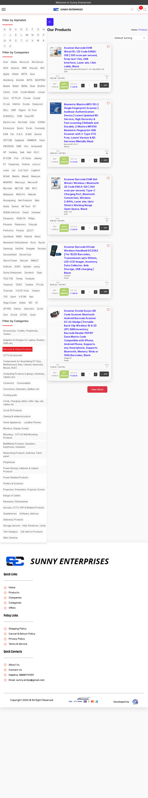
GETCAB (26, 163)
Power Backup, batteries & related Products (20, 545)
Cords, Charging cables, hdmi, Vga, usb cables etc (18, 472)
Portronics (19, 272)
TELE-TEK (28, 332)
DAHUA (26, 121)
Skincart (24, 314)
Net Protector (10, 242)
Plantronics (29, 266)
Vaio (5, 362)
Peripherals (9, 537)
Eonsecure (8, 151)
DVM (5, 139)
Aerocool (24, 67)
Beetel (19, 97)
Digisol (6, 133)
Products (143, 30)
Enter (17, 145)
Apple (32, 79)
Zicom (19, 374)
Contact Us (13, 760)
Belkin (29, 97)
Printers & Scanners (13, 558)
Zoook (6, 380)
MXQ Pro (7, 236)
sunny (6, 326)
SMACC (35, 314)
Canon (33, 103)
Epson (20, 151)
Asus (23, 85)
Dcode (6, 127)
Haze (30, 169)
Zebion (29, 368)
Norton (6, 248)
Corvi (6, 115)
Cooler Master (18, 109)
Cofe (5, 109)
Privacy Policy (14, 729)
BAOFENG (8, 97)
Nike (22, 242)
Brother (23, 103)
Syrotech (8, 332)
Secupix (19, 302)
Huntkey (27, 182)
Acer (5, 67)
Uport (24, 356)
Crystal (6, 121)
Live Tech (23, 206)
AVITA (29, 91)
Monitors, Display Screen (16, 503)
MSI (16, 230)
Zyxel (25, 380)
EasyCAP (15, 139)
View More (94, 389)
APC (24, 79)
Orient (25, 254)
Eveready (8, 157)
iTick (31, 188)
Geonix (15, 163)
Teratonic (29, 338)
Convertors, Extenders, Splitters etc (19, 456)
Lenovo (31, 200)
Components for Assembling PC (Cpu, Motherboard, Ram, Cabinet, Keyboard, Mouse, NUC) (20, 430)
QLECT (6, 278)
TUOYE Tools (22, 350)
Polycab (7, 272)
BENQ (6, 103)
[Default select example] (130, 38)
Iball (36, 182)
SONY (18, 320)
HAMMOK (20, 169)
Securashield (10, 308)
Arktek (6, 85)
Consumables (24, 448)
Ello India (7, 145)
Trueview (8, 350)
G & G (32, 157)
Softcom (7, 320)
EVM (18, 157)
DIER (36, 127)
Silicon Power (10, 314)
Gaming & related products (17, 485)
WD (5, 368)
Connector (8, 448)
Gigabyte (8, 169)
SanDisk (29, 296)
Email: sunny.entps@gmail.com (24, 770)
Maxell (6, 218)
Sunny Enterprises (21, 326)
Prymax (31, 272)
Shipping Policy (15, 719)
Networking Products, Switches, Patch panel (19, 529)
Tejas (18, 332)
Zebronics (8, 374)
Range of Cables (11, 573)
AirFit (20, 73)
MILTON (7, 230)
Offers (10, 698)
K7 (28, 194)
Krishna (20, 200)
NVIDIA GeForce (11, 254)
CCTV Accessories (12, 421)
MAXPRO (28, 218)
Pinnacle (17, 266)
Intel (5, 188)
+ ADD (97, 85)
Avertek (20, 91)
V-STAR (33, 356)
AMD (5, 79)
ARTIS (15, 85)
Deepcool (18, 127)
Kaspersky (8, 200)
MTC (23, 230)
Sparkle (27, 320)
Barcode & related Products (17, 415)
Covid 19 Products (12, 479)
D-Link (16, 121)
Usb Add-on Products (14, 622)
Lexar (6, 206)
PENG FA (32, 260)
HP (18, 182)
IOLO (12, 188)
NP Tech (17, 248)
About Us (11, 755)
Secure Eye (25, 308)
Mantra (27, 212)
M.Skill (18, 212)
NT (25, 248)
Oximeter (7, 260)
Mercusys (8, 224)
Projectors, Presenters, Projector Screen (20, 566)
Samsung (17, 296)
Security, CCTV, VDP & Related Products (18, 587)
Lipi (13, 206)
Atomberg (8, 91)
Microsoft (21, 224)
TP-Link (27, 344)
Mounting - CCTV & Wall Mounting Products (20, 511)
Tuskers (7, 356)
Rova (33, 290)
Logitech (7, 212)
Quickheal (18, 278)
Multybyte (33, 230)
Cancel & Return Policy (19, 724)
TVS (16, 356)
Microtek (32, 224)
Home (134, 30)
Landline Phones (11, 497)
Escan (29, 151)
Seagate (7, 302)
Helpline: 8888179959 (19, 765)
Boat (14, 103)
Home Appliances (12, 491)
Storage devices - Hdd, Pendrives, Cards (15, 609)
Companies (12, 688)
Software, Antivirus (29, 595)
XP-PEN (19, 368)
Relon (16, 284)
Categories (12, 693)
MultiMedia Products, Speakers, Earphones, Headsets (19, 520)
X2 (11, 368)
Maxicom (17, 218)
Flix (24, 157)
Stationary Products (13, 601)
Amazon (29, 73)
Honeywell (8, 182)
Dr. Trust (17, 133)
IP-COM (22, 188)
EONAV (26, 145)
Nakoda (19, 236)
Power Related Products (15, 552)
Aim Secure (9, 73)
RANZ (29, 278)
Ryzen (6, 296)
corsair (31, 109)
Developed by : (126, 792)
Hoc (26, 176)
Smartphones (10, 595)
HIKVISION (8, 176)
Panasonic (20, 260)
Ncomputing (32, 236)
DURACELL (29, 133)
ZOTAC (16, 380)
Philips (6, 266)
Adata (14, 67)
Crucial (26, 115)
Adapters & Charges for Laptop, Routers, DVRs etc (19, 407)
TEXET (6, 344)
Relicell (7, 284)
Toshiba (17, 344)
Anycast (15, 79)
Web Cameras (10, 628)
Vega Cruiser (17, 362)
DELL (28, 127)
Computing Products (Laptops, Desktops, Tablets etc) (18, 441)
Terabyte (17, 338)
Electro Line (29, 139)
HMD (18, 176)
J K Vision (8, 194)
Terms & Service (15, 734)
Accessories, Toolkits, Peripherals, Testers (20, 398)
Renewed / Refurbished (15, 290)
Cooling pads (10, 464)
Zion (27, 374)
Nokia (30, 242)
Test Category (10, 616)
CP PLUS (16, 115)
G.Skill (6, 163)
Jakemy (20, 194)
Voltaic (29, 362)
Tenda (6, 338)
